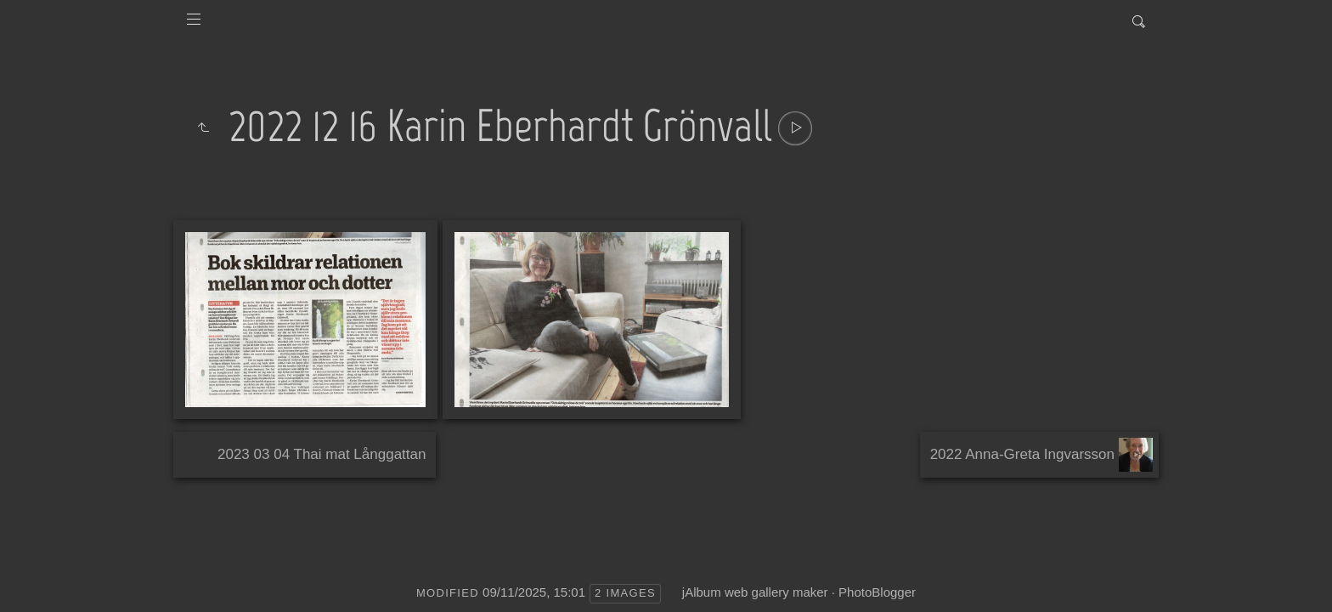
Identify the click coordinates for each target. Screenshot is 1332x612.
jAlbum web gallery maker (755, 592)
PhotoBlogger (877, 592)
